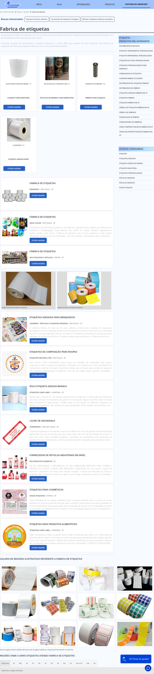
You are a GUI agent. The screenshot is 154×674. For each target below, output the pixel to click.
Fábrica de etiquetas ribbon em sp (134, 107)
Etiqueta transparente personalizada (136, 51)
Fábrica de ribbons (127, 112)
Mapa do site (145, 650)
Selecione (5, 602)
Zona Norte (21, 625)
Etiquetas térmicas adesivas (36, 19)
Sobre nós (132, 650)
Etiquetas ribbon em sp (129, 103)
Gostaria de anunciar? (136, 4)
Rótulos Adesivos (127, 178)
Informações (83, 4)
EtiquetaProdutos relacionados (134, 39)
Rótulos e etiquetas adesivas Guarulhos (97, 19)
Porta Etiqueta (126, 187)
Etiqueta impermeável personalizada (135, 56)
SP (33, 602)
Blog (59, 4)
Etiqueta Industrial (128, 168)
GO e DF (79, 602)
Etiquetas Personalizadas (130, 173)
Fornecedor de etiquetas (130, 73)
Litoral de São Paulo (92, 625)
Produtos (110, 4)
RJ (14, 602)
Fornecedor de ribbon (129, 117)
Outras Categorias (131, 149)
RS (52, 602)
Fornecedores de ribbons (130, 122)
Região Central (7, 625)
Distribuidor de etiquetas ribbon (134, 83)
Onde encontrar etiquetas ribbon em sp (135, 133)
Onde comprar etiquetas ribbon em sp (136, 127)
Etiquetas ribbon (126, 98)
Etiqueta (123, 154)
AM (88, 602)
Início (39, 4)
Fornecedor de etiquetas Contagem (65, 19)
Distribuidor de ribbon (129, 88)
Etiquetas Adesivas (127, 158)
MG (20, 602)
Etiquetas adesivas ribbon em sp (133, 93)
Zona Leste (58, 625)
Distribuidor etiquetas (129, 46)
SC (45, 602)
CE (71, 602)
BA (64, 602)
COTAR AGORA (14, 107)
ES (27, 602)
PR (39, 602)
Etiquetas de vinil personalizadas (134, 60)
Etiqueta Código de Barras (131, 163)
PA (94, 602)
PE (58, 602)
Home (96, 650)
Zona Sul (46, 625)
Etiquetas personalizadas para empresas (133, 67)
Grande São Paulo (74, 625)
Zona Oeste (34, 625)
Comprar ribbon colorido (131, 78)
